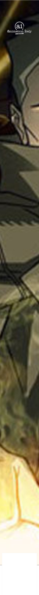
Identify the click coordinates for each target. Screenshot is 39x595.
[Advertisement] (19, 575)
